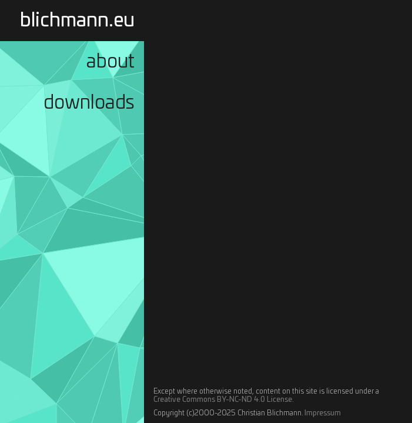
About (110, 61)
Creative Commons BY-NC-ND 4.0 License (222, 399)
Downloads (89, 102)
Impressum (322, 413)
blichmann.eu (77, 20)
